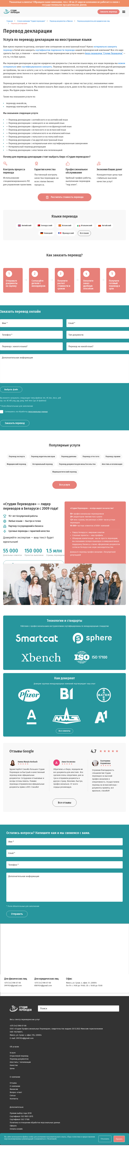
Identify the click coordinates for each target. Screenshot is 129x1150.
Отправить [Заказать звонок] (17, 916)
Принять (119, 1139)
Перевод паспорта (17, 458)
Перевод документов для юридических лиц (93, 21)
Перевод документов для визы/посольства (77, 466)
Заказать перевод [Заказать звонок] (15, 424)
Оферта (13, 1128)
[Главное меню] (123, 12)
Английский (24, 227)
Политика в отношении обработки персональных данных (35, 1124)
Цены (12, 1070)
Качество (14, 1067)
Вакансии (14, 1091)
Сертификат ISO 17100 (19, 1121)
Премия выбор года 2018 (20, 1115)
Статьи (12, 1097)
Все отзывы (64, 804)
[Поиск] (78, 1010)
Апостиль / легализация (20, 1064)
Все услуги (64, 486)
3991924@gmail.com (13, 988)
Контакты (14, 1101)
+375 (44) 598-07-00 (12, 985)
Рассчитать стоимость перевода (64, 198)
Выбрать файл (11, 391)
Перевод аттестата (91, 458)
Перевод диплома (68, 458)
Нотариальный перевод (42, 466)
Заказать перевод (108, 11)
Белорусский (44, 227)
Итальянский (84, 227)
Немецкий (46, 235)
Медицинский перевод (16, 466)
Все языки (84, 235)
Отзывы (13, 1085)
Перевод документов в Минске (61, 21)
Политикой (51, 1139)
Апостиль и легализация (112, 466)
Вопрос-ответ (16, 1094)
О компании (15, 1088)
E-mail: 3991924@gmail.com (21, 1040)
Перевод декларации (19, 23)
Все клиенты (64, 733)
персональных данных (38, 413)
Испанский (64, 227)
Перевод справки (113, 458)
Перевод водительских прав (43, 458)
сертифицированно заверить (36, 66)
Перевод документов (19, 1061)
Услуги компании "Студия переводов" (31, 21)
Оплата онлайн (16, 1131)
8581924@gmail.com (43, 988)
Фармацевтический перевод (64, 473)
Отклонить (105, 1139)
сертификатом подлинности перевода (55, 50)
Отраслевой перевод (19, 1058)
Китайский (104, 227)
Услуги (12, 1055)
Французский (66, 235)
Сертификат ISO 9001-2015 (21, 1118)
